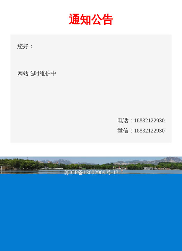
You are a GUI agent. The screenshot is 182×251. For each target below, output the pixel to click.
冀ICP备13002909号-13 (91, 172)
